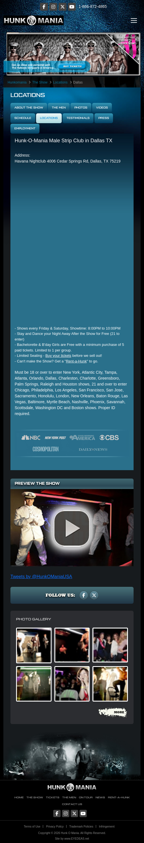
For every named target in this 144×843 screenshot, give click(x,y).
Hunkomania (17, 82)
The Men (59, 107)
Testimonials (78, 118)
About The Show (28, 107)
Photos (80, 107)
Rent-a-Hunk (76, 361)
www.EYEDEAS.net (76, 838)
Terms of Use (32, 826)
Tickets (52, 797)
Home (19, 797)
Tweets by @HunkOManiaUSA (41, 576)
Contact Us (72, 804)
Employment (25, 128)
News (100, 797)
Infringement (107, 826)
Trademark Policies (81, 826)
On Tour (86, 797)
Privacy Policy (54, 826)
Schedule (22, 118)
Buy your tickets (58, 355)
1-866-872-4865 (93, 6)
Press (103, 118)
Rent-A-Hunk (119, 797)
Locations (60, 82)
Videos (102, 107)
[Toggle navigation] (134, 20)
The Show (39, 82)
